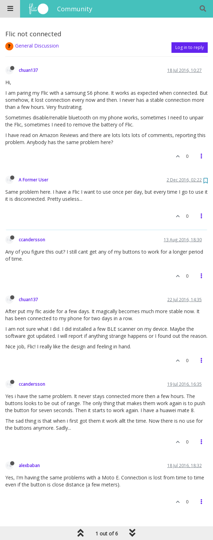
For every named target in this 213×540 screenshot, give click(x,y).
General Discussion (37, 45)
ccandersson (32, 239)
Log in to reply (189, 47)
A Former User (33, 179)
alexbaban (29, 465)
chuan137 (28, 70)
